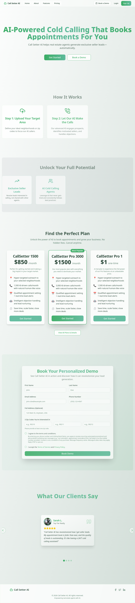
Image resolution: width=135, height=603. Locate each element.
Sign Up (126, 3)
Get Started (55, 57)
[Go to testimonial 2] (66, 560)
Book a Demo (102, 3)
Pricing (57, 3)
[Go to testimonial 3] (68, 560)
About (36, 3)
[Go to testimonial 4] (71, 560)
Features (46, 3)
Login (116, 3)
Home (27, 3)
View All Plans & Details (67, 333)
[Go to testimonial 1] (64, 561)
